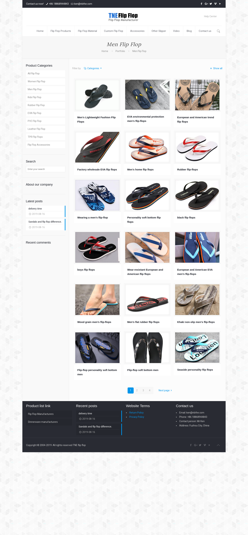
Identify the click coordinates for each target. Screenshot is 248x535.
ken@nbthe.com (83, 3)
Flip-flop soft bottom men (142, 370)
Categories (92, 68)
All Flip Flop (34, 73)
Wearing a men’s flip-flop (92, 217)
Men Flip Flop (35, 89)
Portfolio (120, 51)
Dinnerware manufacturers (43, 422)
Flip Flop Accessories (39, 144)
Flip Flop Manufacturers (41, 414)
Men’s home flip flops (140, 169)
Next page (166, 390)
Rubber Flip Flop (36, 105)
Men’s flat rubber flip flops (143, 322)
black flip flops (186, 217)
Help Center (210, 16)
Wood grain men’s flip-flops (94, 322)
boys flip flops (86, 269)
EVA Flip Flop (34, 113)
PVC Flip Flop (35, 121)
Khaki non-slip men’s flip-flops (196, 322)
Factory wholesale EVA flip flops (97, 169)
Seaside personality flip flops (195, 369)
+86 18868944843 (59, 3)
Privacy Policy (136, 417)
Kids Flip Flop (34, 97)
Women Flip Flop (36, 81)
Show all (216, 68)
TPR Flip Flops (35, 136)
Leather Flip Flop (36, 129)
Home (105, 51)
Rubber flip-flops (187, 169)
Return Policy (136, 412)
